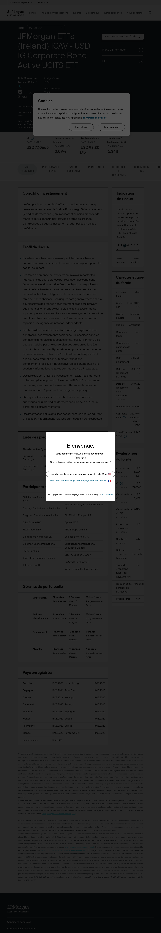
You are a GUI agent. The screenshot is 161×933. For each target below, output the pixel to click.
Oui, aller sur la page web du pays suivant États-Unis (80, 474)
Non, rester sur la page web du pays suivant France (80, 481)
